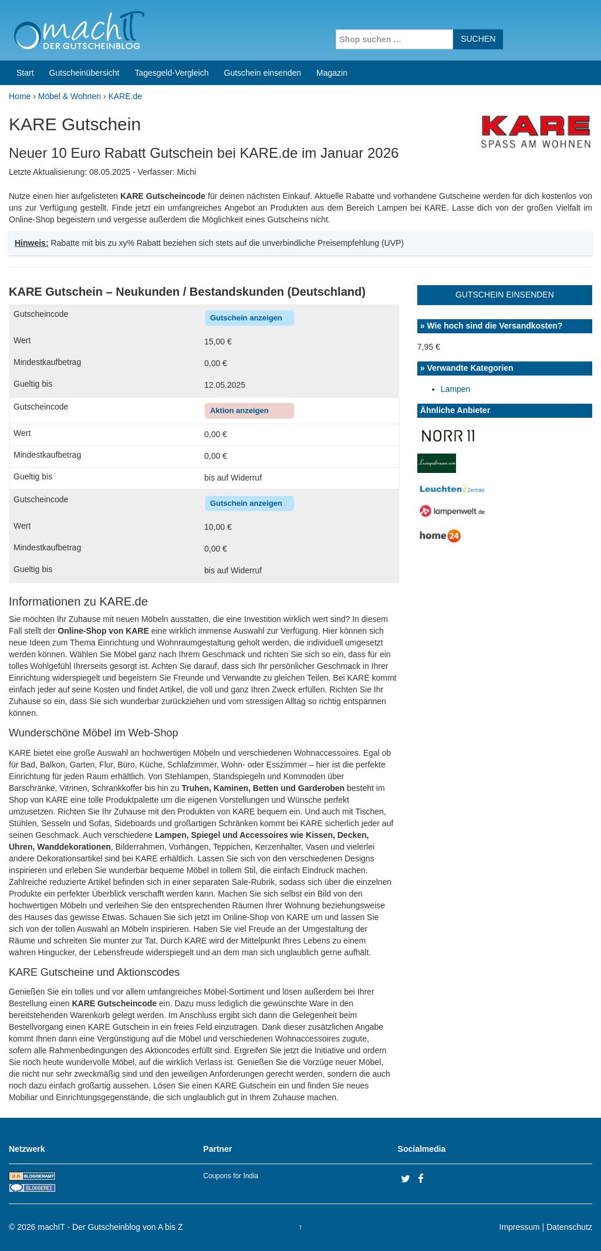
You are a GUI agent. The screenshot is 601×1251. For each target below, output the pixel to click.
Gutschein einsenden (263, 72)
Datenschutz (569, 1227)
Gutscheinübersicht (84, 72)
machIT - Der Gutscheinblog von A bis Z (110, 1227)
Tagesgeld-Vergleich (171, 72)
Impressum (519, 1227)
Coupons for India (230, 1176)
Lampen (456, 389)
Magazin (331, 72)
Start (25, 72)
